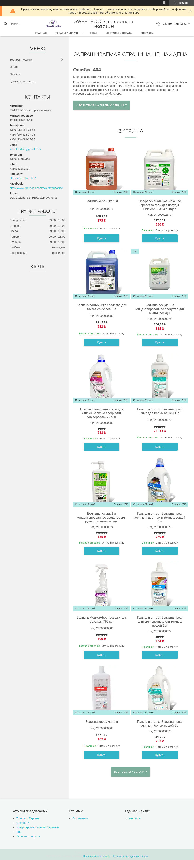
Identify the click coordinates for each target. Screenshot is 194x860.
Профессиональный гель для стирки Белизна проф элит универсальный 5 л (101, 413)
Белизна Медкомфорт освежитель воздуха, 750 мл (101, 619)
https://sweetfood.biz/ (23, 178)
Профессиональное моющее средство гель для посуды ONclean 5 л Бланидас (160, 205)
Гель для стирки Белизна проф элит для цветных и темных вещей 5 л (159, 517)
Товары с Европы (27, 818)
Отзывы (15, 74)
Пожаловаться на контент (97, 856)
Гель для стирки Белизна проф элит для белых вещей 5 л (160, 723)
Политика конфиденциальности (130, 856)
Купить (101, 238)
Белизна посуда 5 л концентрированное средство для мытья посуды (159, 309)
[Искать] (5, 24)
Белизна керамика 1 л (101, 721)
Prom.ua (113, 852)
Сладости (22, 822)
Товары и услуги (67, 33)
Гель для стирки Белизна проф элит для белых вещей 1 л (160, 411)
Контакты (147, 33)
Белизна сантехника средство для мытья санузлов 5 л (102, 307)
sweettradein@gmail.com (25, 149)
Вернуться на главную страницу (103, 105)
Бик (18, 831)
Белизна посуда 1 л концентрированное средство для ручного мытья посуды (101, 517)
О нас (93, 33)
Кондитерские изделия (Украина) (37, 827)
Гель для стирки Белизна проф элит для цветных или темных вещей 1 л (160, 621)
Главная (41, 33)
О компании (80, 818)
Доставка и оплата (119, 33)
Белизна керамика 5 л (101, 201)
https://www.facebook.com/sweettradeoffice (36, 188)
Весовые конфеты (28, 836)
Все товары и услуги (129, 771)
